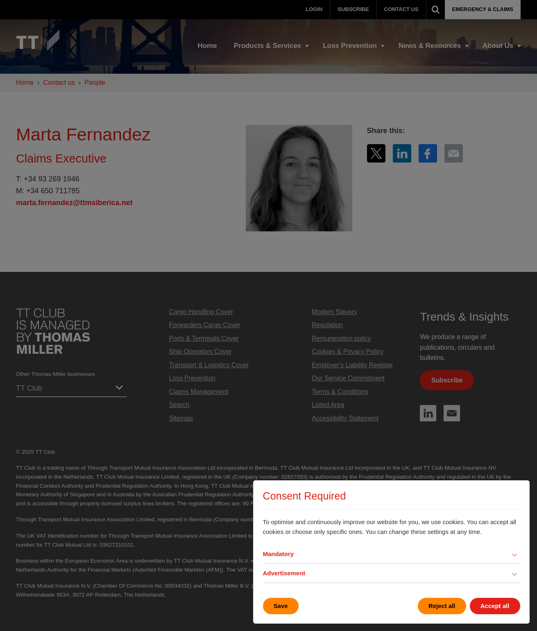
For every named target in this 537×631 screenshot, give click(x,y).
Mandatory (278, 553)
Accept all (495, 605)
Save (281, 605)
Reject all (441, 605)
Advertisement (284, 573)
